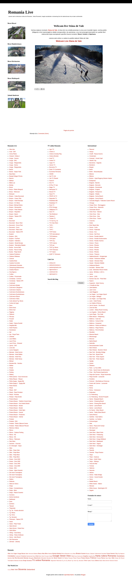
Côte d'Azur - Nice (94, 214)
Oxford (91, 363)
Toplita (89, 560)
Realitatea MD (53, 200)
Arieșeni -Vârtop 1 (14, 156)
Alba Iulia (12, 149)
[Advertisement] (69, 111)
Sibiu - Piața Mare (14, 452)
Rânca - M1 (12, 434)
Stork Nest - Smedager (96, 446)
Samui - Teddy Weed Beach (97, 412)
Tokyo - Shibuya (94, 461)
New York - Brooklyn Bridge (97, 352)
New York (14, 569)
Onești (11, 368)
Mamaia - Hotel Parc (15, 356)
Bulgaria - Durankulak (95, 187)
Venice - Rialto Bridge (95, 475)
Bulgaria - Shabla (94, 194)
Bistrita (50, 553)
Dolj (37, 556)
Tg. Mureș (12, 512)
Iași (10, 332)
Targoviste (53, 560)
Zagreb (91, 490)
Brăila (11, 218)
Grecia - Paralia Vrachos (96, 241)
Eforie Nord (12, 307)
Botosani (67, 553)
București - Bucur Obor (16, 223)
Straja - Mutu (13, 490)
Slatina (11, 479)
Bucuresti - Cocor (14, 227)
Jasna (91, 274)
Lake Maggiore (93, 292)
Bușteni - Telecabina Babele (17, 245)
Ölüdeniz (91, 365)
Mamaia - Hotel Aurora (15, 352)
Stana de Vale (52, 30)
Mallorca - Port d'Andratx (96, 330)
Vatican (91, 472)
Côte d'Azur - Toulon (95, 218)
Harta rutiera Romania (105, 556)
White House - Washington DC (98, 488)
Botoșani (11, 194)
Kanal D (51, 180)
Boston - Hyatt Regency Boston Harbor (100, 178)
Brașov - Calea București (16, 196)
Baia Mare (12, 174)
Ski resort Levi (93, 428)
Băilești (11, 180)
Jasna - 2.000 (93, 276)
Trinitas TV (52, 218)
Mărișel (11, 361)
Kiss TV (51, 183)
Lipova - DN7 (13, 345)
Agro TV (51, 149)
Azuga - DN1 (13, 160)
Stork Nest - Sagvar (95, 443)
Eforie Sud (12, 310)
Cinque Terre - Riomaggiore (97, 205)
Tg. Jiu (64, 560)
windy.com (52, 263)
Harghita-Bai (91, 556)
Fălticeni (11, 314)
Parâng (11, 372)
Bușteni (11, 234)
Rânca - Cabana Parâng (16, 432)
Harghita (85, 556)
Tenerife (91, 450)
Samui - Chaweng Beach (96, 401)
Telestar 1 (52, 216)
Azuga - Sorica (13, 165)
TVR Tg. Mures (53, 247)
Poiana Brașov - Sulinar (16, 417)
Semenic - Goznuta (15, 443)
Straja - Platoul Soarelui (16, 492)
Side (90, 423)
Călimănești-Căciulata (15, 265)
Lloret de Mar (93, 307)
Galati (50, 556)
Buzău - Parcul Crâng (15, 249)
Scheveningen (93, 421)
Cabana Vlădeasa (14, 256)
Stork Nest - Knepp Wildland (97, 439)
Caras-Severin (110, 553)
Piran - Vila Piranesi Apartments (98, 372)
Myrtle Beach (93, 341)
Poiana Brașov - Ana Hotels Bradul (19, 403)
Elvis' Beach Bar (94, 225)
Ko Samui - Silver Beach (96, 410)
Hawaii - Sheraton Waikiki (96, 263)
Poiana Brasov (85, 558)
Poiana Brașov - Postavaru (17, 414)
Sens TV (51, 212)
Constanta (11, 556)
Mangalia (31, 558)
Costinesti (17, 556)
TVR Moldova (53, 236)
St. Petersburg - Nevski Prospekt (98, 397)
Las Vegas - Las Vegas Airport (98, 294)
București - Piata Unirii (15, 229)
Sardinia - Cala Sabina (95, 417)
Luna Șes (12, 348)
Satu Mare (12, 441)
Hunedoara (12, 330)
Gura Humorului (78, 556)
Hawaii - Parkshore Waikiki (97, 258)
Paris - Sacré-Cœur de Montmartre (99, 370)
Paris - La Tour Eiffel (95, 368)
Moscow (91, 339)
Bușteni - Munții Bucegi (16, 243)
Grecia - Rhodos (94, 245)
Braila (71, 553)
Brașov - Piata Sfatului (15, 209)
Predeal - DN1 (13, 421)
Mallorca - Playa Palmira (96, 328)
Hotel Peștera (13, 328)
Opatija (91, 361)
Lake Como (92, 290)
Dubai (91, 223)
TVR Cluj (52, 241)
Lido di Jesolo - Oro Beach (97, 305)
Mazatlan (92, 332)
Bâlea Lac (12, 183)
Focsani (47, 556)
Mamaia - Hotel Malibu (15, 354)
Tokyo (91, 455)
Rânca (11, 430)
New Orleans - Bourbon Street (98, 350)
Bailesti (36, 553)
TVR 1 (51, 225)
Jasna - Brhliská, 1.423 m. (97, 272)
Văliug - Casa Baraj (15, 532)
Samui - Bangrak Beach (96, 399)
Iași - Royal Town (14, 334)
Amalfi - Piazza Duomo (96, 154)
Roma (91, 388)
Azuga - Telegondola (15, 163)
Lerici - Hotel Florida (95, 301)
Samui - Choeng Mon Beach (97, 403)
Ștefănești (12, 499)
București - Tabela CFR (16, 232)
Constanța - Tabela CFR (16, 281)
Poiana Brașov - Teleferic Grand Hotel (20, 401)
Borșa (11, 187)
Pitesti (74, 558)
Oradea (11, 370)
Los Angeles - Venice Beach (97, 312)
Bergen (91, 167)
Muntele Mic (50, 558)
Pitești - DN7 (13, 390)
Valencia (91, 468)
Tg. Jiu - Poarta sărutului (16, 510)
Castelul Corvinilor (14, 263)
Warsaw (91, 486)
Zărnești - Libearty (14, 541)
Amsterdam (92, 156)
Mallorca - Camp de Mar (96, 321)
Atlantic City (92, 160)
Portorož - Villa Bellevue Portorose (99, 381)
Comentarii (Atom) (43, 133)
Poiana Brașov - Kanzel (16, 412)
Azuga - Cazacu (14, 158)
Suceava (11, 495)
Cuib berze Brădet (14, 285)
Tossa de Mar (93, 463)
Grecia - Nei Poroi (94, 234)
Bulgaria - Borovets (94, 185)
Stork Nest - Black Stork (96, 432)
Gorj (72, 556)
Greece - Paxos (93, 243)
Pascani (71, 558)
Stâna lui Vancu (13, 483)
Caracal (11, 258)
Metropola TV (53, 189)
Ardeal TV (52, 160)
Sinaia (116, 558)
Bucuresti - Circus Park (16, 225)
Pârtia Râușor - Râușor (16, 379)
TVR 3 (51, 229)
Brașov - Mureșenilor (15, 207)
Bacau (23, 553)
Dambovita (29, 556)
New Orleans (93, 348)
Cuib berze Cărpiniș (15, 290)
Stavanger (92, 430)
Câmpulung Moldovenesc (16, 267)
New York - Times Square (96, 356)
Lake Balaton (93, 287)
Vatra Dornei (12, 526)
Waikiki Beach (93, 481)
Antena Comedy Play (55, 154)
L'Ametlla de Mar (94, 285)
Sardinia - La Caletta (95, 419)
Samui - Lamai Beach (95, 405)
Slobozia (11, 481)
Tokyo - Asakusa (94, 457)
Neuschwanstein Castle (96, 345)
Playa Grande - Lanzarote (96, 376)
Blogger (83, 575)
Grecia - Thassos (94, 254)
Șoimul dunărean (14, 497)
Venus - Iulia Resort (15, 537)
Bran (74, 553)
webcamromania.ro (54, 265)
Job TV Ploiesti (53, 178)
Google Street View (62, 556)
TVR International (54, 234)
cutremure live (53, 272)
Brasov (78, 553)
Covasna (23, 556)
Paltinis (66, 558)
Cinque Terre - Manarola (96, 207)
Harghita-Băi (13, 325)
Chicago (91, 203)
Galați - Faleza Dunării (15, 323)
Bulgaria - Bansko (94, 183)
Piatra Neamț (13, 385)
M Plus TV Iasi (53, 185)
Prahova (93, 558)
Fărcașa (11, 316)
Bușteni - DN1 (13, 236)
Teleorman (59, 560)
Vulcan (116, 560)
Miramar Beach (93, 334)
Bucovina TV (53, 167)
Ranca (103, 558)
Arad (12, 553)
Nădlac (11, 365)
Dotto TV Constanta (55, 169)
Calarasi (92, 553)
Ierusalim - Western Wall (96, 267)
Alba (9, 553)
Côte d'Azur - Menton (95, 212)
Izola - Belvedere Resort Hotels (98, 269)
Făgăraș (11, 312)
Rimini (91, 385)
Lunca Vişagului (14, 350)
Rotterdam (92, 392)
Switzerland (31, 569)
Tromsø (91, 466)
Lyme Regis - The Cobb (96, 314)
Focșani (11, 319)
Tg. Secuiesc (13, 517)
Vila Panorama (13, 539)
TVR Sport (52, 238)
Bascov (11, 178)
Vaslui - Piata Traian (15, 524)
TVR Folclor (52, 232)
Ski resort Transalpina (15, 472)
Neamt (60, 558)
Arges (15, 553)
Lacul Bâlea (12, 339)
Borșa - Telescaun (14, 192)
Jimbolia (11, 336)
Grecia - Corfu (93, 227)
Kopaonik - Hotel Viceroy (96, 283)
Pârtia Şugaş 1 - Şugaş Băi (17, 383)
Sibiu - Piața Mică (14, 457)
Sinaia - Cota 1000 (14, 459)
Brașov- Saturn (13, 214)
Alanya (91, 151)
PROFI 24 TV (53, 196)
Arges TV (52, 163)
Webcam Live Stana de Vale (69, 41)
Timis (85, 560)
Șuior (10, 501)
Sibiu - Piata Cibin (14, 450)
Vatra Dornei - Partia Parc (16, 528)
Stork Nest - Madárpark (96, 441)
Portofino (92, 379)
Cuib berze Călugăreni (15, 287)
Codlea (11, 274)
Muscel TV (52, 192)
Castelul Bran (13, 261)
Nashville (92, 343)
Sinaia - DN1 (13, 468)
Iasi (13, 558)
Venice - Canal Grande (96, 477)
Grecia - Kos (93, 232)
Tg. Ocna (12, 515)
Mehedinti (43, 558)
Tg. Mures (68, 560)
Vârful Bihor (12, 530)
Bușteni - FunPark (14, 238)
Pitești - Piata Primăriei (15, 392)
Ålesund (91, 149)
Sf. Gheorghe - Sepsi (15, 446)
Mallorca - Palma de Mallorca (97, 325)
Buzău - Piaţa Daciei (15, 252)
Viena (91, 479)
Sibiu (10, 448)
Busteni (83, 553)
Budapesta (92, 180)
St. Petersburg (93, 394)
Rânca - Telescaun (14, 439)
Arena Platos (13, 154)
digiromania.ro (53, 269)
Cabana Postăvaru (14, 254)
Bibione (91, 174)
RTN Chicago (53, 207)
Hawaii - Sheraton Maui (96, 261)
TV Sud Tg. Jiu (53, 221)
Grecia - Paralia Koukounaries (98, 238)
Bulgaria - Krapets (94, 189)
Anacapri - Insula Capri (96, 158)
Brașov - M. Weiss (14, 203)
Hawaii (9, 569)
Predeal (11, 419)
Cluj (116, 553)
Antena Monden (54, 156)
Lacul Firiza (12, 341)
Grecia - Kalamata (94, 229)
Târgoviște (12, 508)
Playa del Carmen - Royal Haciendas (100, 374)
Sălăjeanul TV (53, 209)
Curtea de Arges (14, 303)
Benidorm (92, 165)
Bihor (46, 553)
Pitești (11, 388)
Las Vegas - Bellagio (95, 296)
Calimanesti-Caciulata (100, 553)
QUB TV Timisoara (54, 254)
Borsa (63, 553)
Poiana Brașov (13, 399)
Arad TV (51, 158)
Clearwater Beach (94, 209)
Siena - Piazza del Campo (97, 426)
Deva (10, 305)
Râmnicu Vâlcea (14, 428)
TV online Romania (41, 560)
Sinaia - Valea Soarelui (15, 470)
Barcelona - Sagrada (95, 163)
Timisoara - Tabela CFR (16, 519)
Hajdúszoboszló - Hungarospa (98, 256)
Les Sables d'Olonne (95, 303)
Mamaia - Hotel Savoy (15, 359)
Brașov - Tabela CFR (15, 216)
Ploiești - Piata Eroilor (15, 397)
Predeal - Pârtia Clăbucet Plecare (19, 426)
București (12, 221)
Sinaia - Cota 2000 (14, 466)
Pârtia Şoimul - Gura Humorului (18, 376)
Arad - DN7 (12, 151)
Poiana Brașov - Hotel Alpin (17, 410)
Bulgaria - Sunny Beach (96, 196)
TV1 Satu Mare (53, 223)
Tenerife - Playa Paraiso (96, 452)
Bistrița (11, 185)
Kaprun (91, 281)
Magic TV (52, 187)
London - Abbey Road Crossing (98, 310)
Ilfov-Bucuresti (19, 558)
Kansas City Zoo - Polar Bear (97, 278)
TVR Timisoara (53, 249)
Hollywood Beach (94, 265)
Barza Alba (41, 553)
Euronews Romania (55, 171)
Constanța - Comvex (15, 278)
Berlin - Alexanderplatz (95, 171)
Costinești (12, 283)
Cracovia (91, 221)
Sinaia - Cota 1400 (14, 463)
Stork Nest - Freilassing (96, 434)
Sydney (91, 448)
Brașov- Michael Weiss (16, 205)
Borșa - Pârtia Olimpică (16, 189)
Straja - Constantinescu (16, 488)
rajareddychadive (69, 575)
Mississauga (93, 336)
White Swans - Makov (95, 483)
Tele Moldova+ (53, 214)
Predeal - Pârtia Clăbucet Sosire (18, 423)
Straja (11, 486)
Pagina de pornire (69, 130)
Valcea (97, 560)
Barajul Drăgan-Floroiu (15, 176)
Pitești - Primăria (14, 394)
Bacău (11, 169)
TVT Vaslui (52, 252)
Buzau (88, 553)
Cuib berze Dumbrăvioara (16, 292)
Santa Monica (93, 414)
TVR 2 (51, 227)
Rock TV (51, 205)
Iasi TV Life (52, 176)
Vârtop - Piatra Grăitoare (16, 535)
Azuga (19, 553)
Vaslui (11, 521)
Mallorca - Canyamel (95, 323)
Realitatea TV (53, 203)
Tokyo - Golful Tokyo (95, 459)
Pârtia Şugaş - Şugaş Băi (16, 381)
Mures (55, 558)
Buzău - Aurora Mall (15, 247)
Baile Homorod (29, 553)
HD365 (51, 174)
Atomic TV (52, 165)
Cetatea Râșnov (14, 269)
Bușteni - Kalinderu (14, 241)
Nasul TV (52, 194)
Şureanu (11, 503)
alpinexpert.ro (53, 274)
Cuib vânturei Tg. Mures (16, 301)
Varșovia (91, 470)
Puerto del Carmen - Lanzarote (98, 383)
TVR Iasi (51, 245)
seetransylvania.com (55, 267)
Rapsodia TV (53, 198)
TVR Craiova (53, 243)
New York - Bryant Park (96, 354)
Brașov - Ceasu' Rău (15, 198)
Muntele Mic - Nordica (15, 363)
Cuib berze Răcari (14, 296)
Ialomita (10, 558)
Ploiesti (79, 558)
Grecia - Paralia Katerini (96, 236)
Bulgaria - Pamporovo (95, 192)
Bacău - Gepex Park (15, 171)
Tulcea (93, 560)
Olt (63, 558)
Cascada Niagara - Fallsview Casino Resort (102, 200)
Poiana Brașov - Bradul (16, 405)
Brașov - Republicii (14, 212)
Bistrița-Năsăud (56, 553)
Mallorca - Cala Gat (95, 319)
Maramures (37, 558)
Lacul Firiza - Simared (15, 343)
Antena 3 (52, 151)
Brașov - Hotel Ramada (16, 200)
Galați (11, 321)
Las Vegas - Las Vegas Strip (97, 298)
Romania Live (20, 12)
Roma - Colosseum (95, 390)
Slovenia (22, 569)
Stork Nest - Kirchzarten (96, 437)
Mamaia (26, 558)
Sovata (21, 560)
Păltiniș (11, 374)
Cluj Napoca (12, 272)
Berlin (91, 169)
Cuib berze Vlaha (14, 298)
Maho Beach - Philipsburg (96, 316)
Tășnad (11, 506)
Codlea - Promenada (15, 276)
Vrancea (111, 560)
